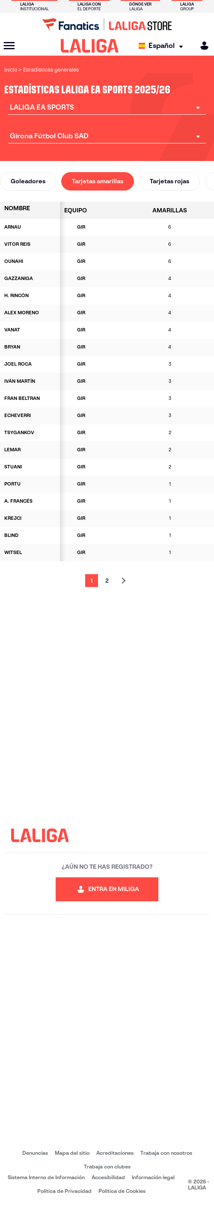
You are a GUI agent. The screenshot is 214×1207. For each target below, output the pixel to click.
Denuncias (35, 1153)
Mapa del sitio (72, 1153)
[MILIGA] (202, 46)
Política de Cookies (122, 1191)
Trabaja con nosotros (166, 1153)
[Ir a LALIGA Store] (107, 24)
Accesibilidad (108, 1177)
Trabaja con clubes (107, 1166)
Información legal (153, 1177)
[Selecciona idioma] (163, 46)
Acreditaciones (115, 1153)
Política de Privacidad (64, 1191)
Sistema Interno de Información (46, 1177)
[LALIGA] (90, 46)
